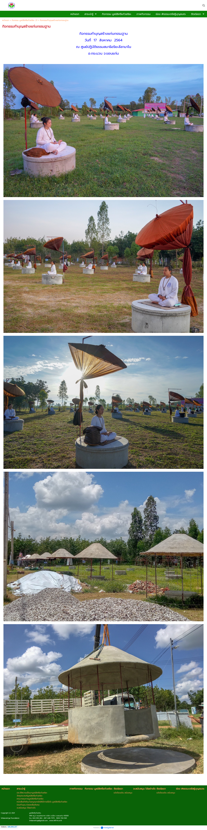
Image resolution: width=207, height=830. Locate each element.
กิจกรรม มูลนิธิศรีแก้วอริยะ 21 (24, 20)
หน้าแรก (5, 20)
